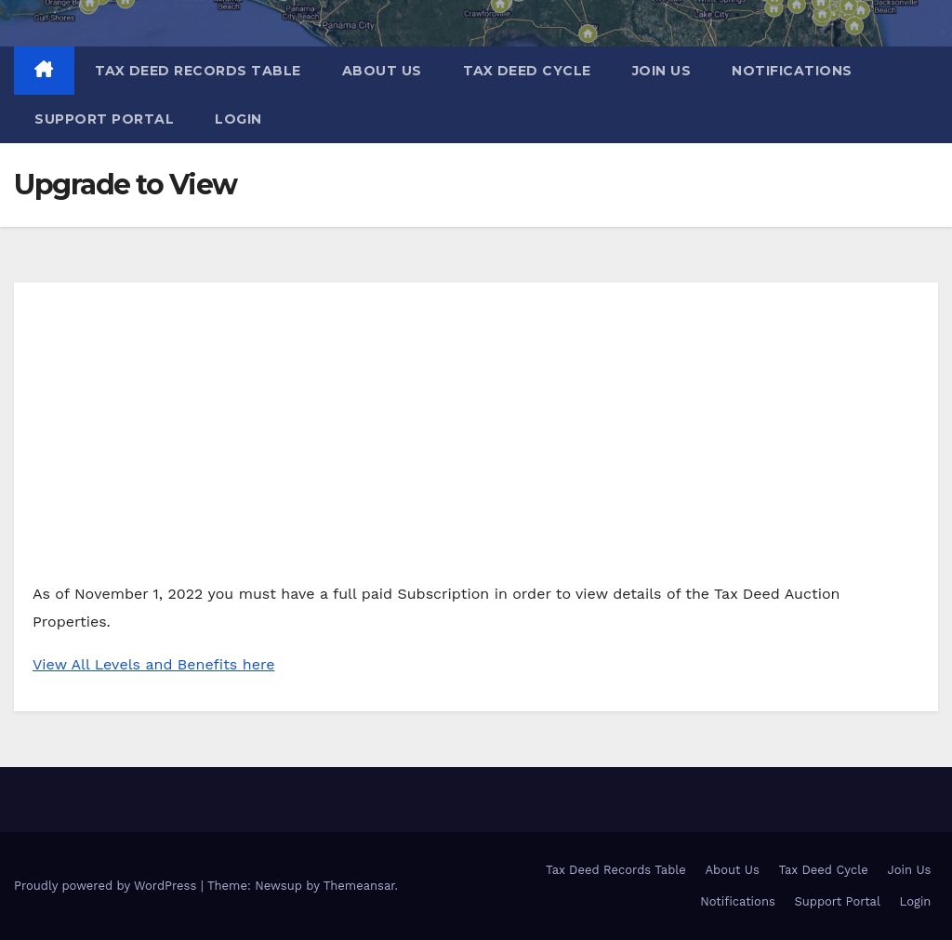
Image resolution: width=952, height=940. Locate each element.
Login (238, 119)
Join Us (662, 70)
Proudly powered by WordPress (107, 886)
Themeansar (359, 886)
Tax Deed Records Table (198, 70)
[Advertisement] (476, 441)
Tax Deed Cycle (527, 70)
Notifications (792, 70)
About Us (382, 70)
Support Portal (104, 119)
